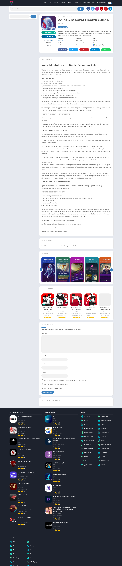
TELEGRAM (47, 37)
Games (77, 3)
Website (43, 373)
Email (43, 365)
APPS (69, 3)
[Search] (47, 9)
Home (45, 3)
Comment (44, 334)
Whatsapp (105, 50)
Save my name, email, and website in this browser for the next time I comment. (66, 381)
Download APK (48, 33)
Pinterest (84, 50)
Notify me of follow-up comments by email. (56, 385)
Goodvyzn (60, 41)
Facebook (62, 50)
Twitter (73, 50)
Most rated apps (101, 3)
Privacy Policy (53, 3)
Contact (63, 3)
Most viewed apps (88, 3)
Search (33, 17)
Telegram (95, 50)
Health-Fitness (71, 18)
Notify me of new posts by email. (53, 389)
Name (43, 356)
